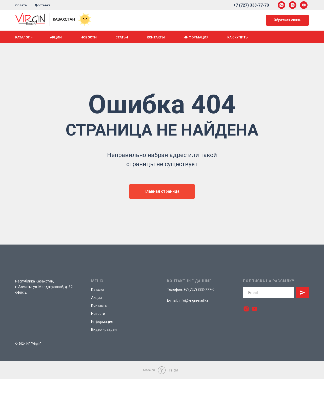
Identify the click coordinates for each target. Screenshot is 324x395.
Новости (88, 37)
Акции (56, 37)
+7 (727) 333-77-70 (251, 5)
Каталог (22, 37)
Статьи (121, 37)
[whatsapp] (281, 5)
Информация (196, 37)
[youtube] (304, 5)
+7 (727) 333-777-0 (199, 290)
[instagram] (292, 5)
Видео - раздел (104, 329)
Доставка (42, 5)
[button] (287, 20)
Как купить (237, 37)
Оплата (21, 5)
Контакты (156, 37)
